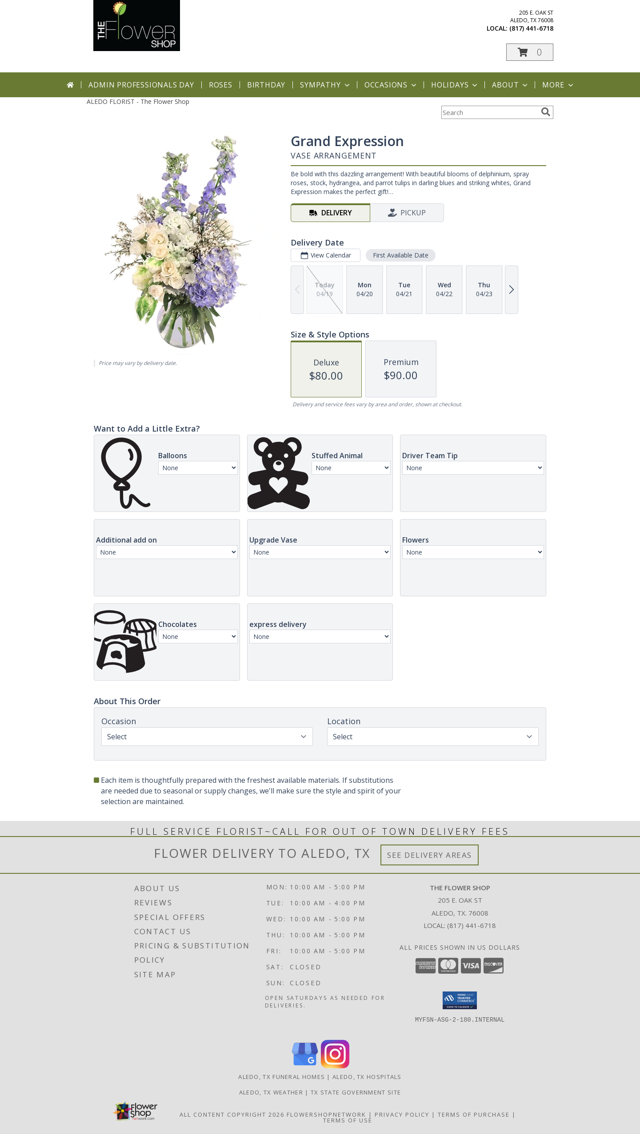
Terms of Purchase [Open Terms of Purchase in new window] (474, 1114)
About (510, 85)
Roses (220, 85)
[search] (546, 112)
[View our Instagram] (335, 1066)
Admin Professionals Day (141, 85)
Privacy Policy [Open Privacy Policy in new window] (402, 1114)
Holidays (455, 85)
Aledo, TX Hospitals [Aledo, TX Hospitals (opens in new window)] (367, 1077)
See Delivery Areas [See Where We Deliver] (429, 855)
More (558, 85)
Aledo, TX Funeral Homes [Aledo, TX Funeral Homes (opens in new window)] (281, 1077)
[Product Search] (489, 112)
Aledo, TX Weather (271, 1092)
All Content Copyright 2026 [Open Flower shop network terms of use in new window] (232, 1114)
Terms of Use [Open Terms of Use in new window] (347, 1120)
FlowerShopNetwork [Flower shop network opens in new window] (326, 1114)
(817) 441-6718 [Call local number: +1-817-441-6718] (531, 28)
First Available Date (400, 255)
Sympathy (325, 85)
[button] (529, 52)
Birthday (266, 85)
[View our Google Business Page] (305, 1066)
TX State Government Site (356, 1092)
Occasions (391, 85)
